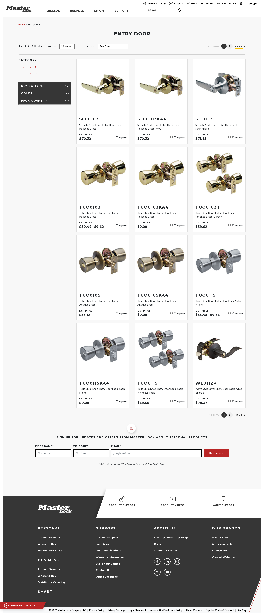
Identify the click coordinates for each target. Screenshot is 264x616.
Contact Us (103, 570)
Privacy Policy (96, 610)
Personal (49, 528)
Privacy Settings (116, 610)
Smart (45, 592)
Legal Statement (137, 610)
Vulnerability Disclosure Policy (166, 610)
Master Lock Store (50, 550)
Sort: (91, 46)
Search (152, 9)
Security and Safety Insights (172, 537)
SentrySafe (219, 550)
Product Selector (49, 537)
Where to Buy (47, 544)
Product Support (107, 537)
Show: (52, 46)
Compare (121, 137)
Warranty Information (110, 557)
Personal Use (29, 73)
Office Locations (107, 576)
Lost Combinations (108, 550)
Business (48, 560)
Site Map (242, 610)
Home (21, 24)
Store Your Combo (108, 563)
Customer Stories (166, 550)
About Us (165, 528)
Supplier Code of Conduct (220, 610)
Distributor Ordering (51, 582)
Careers (159, 544)
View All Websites (224, 557)
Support (106, 528)
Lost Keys (102, 544)
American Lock (222, 544)
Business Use (29, 67)
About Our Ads (194, 610)
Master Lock (220, 537)
